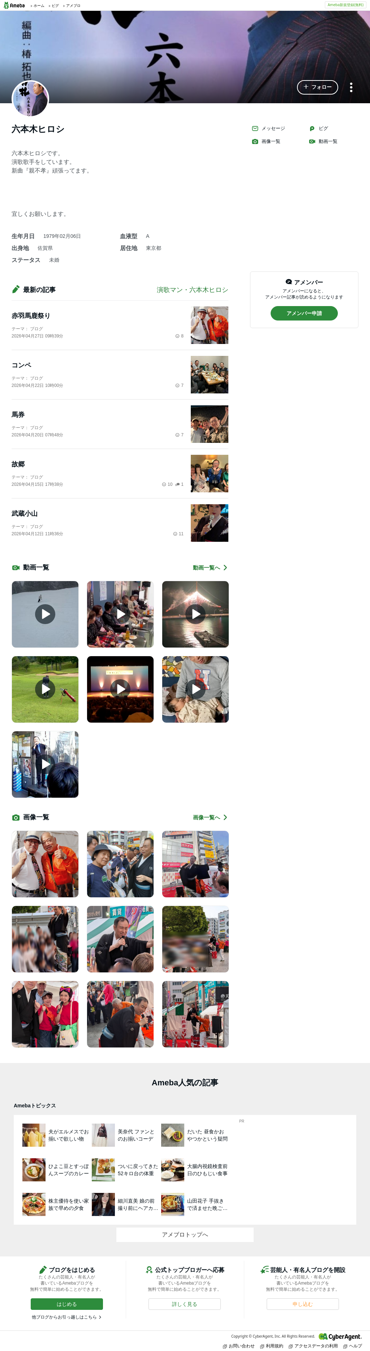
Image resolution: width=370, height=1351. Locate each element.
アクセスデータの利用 (313, 1346)
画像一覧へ (210, 817)
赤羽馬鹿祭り (31, 315)
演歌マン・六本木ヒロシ (192, 289)
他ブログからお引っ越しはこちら (64, 1317)
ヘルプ (352, 1346)
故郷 (18, 464)
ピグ (318, 128)
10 (167, 484)
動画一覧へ (210, 567)
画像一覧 (265, 141)
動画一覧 (323, 141)
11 (178, 533)
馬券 (18, 414)
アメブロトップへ (185, 1235)
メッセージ (268, 128)
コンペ (21, 365)
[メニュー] (351, 88)
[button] (317, 87)
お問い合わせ (239, 1346)
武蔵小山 (25, 513)
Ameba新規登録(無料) (345, 4)
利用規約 (271, 1346)
